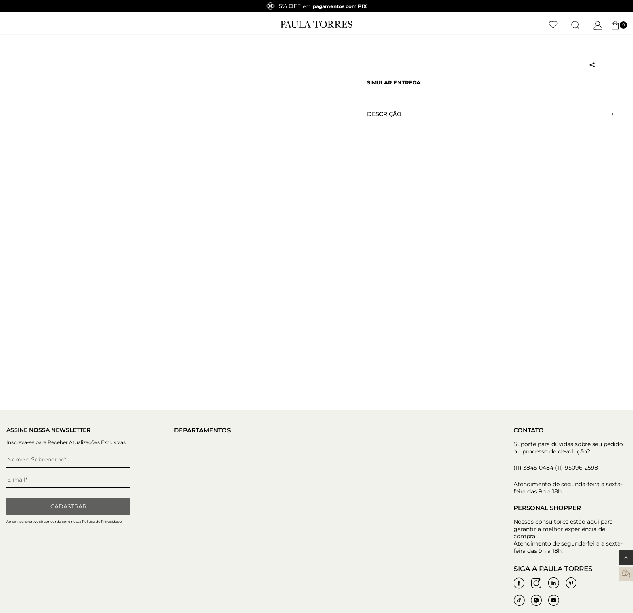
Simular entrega (394, 82)
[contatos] (626, 574)
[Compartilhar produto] (592, 65)
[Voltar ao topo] (626, 557)
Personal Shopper (547, 508)
